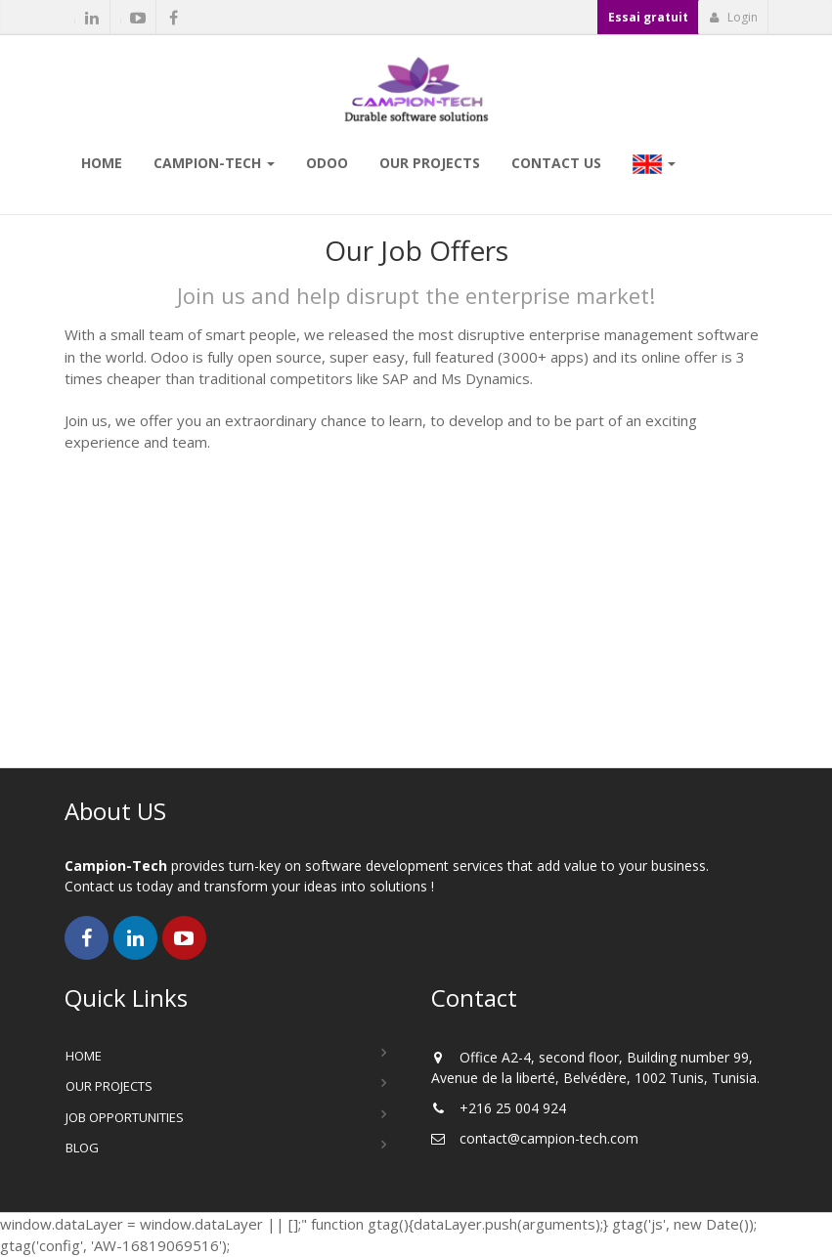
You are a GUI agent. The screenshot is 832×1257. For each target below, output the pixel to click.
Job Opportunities (125, 1117)
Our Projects (109, 1086)
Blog (82, 1147)
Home (84, 1055)
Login (734, 17)
